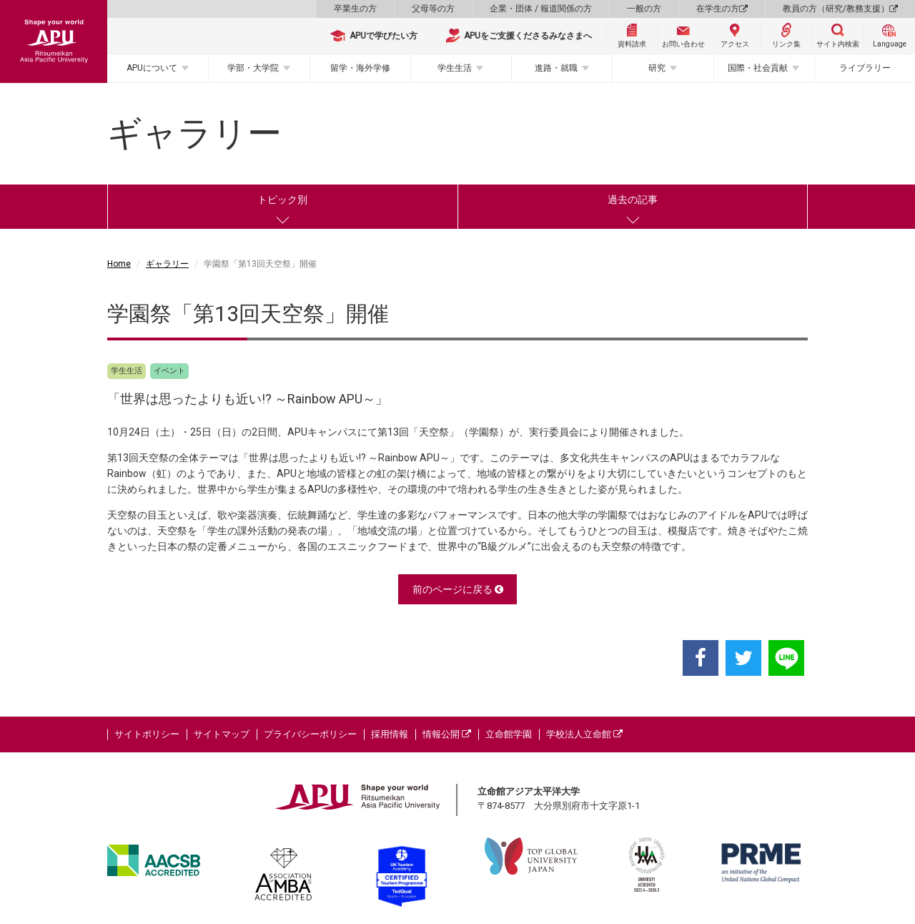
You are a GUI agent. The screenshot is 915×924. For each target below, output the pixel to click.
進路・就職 (556, 68)
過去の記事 (633, 199)
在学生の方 (722, 9)
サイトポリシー (146, 734)
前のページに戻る (457, 589)
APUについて (152, 68)
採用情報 (389, 734)
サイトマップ (221, 734)
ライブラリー (865, 68)
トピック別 (282, 199)
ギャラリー (167, 264)
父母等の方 (433, 9)
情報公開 (446, 734)
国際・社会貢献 (758, 68)
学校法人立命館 (584, 734)
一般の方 (644, 9)
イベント (169, 370)
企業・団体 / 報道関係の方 (541, 9)
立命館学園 (508, 734)
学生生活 (454, 68)
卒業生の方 (355, 9)
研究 (657, 68)
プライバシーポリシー (310, 734)
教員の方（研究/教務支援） (840, 9)
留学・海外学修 (360, 68)
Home (119, 264)
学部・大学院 (253, 68)
